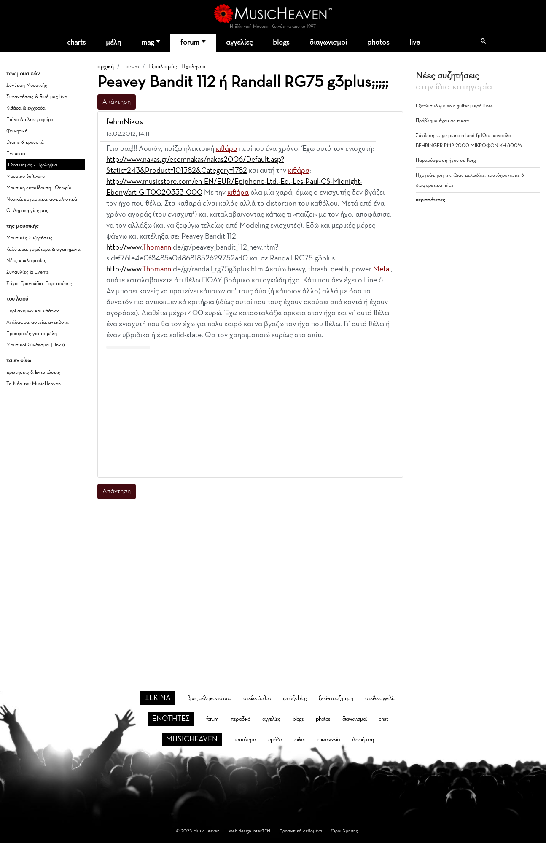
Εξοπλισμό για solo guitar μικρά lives (454, 106)
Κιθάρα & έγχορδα (26, 108)
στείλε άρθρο (257, 698)
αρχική (105, 67)
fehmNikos (124, 122)
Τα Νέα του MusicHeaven (33, 384)
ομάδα (275, 740)
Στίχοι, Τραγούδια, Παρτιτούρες (39, 283)
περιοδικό (240, 719)
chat (383, 719)
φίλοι (299, 740)
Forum (131, 67)
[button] (388, 122)
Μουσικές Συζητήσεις (29, 238)
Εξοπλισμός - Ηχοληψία (32, 165)
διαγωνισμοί (328, 42)
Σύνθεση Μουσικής (26, 85)
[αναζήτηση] (453, 41)
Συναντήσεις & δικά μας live (36, 96)
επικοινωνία (328, 740)
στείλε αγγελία (380, 698)
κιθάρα (226, 149)
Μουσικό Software (25, 176)
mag (147, 42)
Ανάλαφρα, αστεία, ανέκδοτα (37, 322)
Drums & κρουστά (25, 142)
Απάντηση (116, 102)
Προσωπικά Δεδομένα (301, 831)
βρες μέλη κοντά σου (209, 698)
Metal (382, 269)
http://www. (124, 247)
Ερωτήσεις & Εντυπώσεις (33, 372)
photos (378, 42)
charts (76, 42)
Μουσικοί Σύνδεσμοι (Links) (35, 345)
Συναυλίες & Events (27, 272)
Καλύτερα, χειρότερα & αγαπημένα (43, 249)
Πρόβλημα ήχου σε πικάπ (442, 120)
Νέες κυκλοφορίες (26, 260)
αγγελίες (239, 42)
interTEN (261, 831)
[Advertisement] (250, 411)
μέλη (113, 42)
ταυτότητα (245, 740)
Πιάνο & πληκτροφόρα (30, 119)
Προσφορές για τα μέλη (31, 333)
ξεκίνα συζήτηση (336, 698)
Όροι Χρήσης (344, 831)
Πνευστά (15, 153)
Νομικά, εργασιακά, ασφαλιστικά (41, 199)
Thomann (156, 247)
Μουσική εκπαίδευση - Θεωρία (39, 188)
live (414, 42)
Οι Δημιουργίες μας (27, 210)
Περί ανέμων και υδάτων (32, 311)
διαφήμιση (363, 740)
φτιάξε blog (295, 698)
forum (189, 42)
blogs (281, 42)
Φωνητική (16, 131)
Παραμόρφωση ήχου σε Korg (446, 160)
